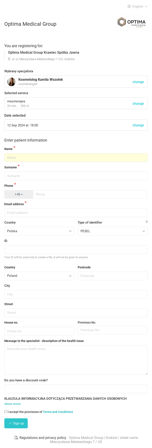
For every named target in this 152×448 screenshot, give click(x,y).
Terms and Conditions (58, 412)
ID (5, 241)
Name (8, 149)
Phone (8, 185)
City (7, 286)
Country (10, 222)
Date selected (15, 115)
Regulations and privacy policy (40, 438)
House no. (11, 322)
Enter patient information (25, 140)
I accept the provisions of (38, 412)
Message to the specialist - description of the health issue (44, 341)
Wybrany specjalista (18, 71)
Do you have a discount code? (26, 380)
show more (12, 404)
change (138, 104)
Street (8, 304)
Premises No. (87, 322)
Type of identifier (90, 222)
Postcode (84, 267)
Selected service (16, 93)
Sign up (16, 423)
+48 (19, 194)
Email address (14, 204)
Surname (10, 167)
